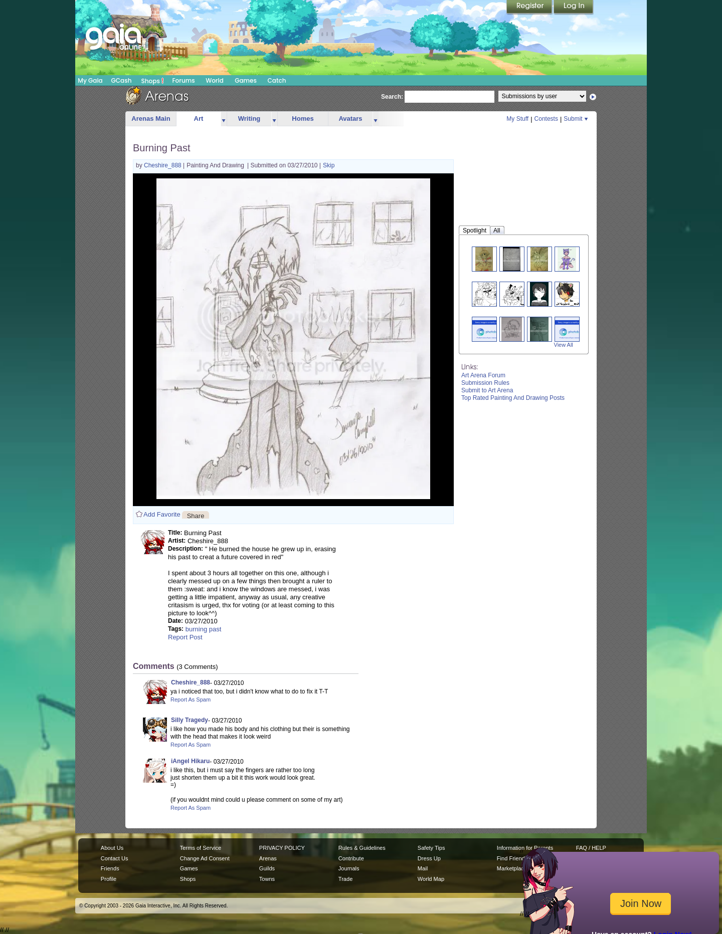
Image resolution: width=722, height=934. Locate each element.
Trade (345, 879)
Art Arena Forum (483, 375)
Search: (392, 96)
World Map (431, 879)
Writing (249, 118)
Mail (423, 868)
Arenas (268, 858)
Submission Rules (485, 382)
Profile (108, 879)
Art (199, 118)
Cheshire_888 (163, 165)
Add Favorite (161, 514)
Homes (302, 118)
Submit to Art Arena (487, 390)
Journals (348, 868)
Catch (277, 80)
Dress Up (429, 858)
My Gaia (90, 80)
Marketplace (512, 868)
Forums (183, 80)
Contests (546, 118)
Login (574, 7)
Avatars (350, 118)
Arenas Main (150, 118)
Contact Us (114, 858)
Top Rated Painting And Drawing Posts (513, 397)
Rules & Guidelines (362, 848)
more (224, 119)
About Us (112, 848)
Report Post (185, 637)
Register (530, 7)
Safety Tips (431, 848)
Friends (110, 868)
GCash (121, 80)
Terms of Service (200, 848)
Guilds (267, 868)
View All (563, 345)
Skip (328, 165)
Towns (267, 879)
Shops (152, 81)
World (215, 80)
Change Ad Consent (205, 858)
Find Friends (512, 858)
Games (246, 80)
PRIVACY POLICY (282, 848)
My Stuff (517, 118)
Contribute (351, 858)
